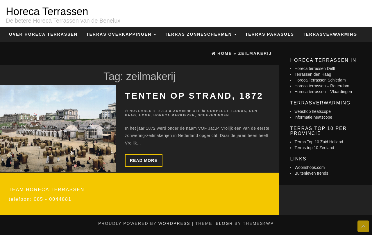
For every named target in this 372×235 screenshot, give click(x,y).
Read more (144, 160)
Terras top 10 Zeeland (314, 147)
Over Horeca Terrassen (43, 34)
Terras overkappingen (121, 34)
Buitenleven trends (311, 173)
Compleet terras (226, 111)
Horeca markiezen (174, 115)
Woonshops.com (309, 167)
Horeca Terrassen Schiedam (320, 80)
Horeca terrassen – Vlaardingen (323, 91)
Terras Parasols (269, 34)
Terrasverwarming (330, 34)
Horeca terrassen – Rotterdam (321, 86)
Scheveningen (213, 115)
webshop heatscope (312, 111)
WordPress (174, 223)
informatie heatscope (313, 117)
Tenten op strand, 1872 (194, 95)
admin (179, 111)
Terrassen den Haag (312, 74)
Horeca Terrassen (47, 11)
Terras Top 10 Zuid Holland (318, 142)
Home (145, 115)
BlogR (224, 223)
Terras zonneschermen (200, 34)
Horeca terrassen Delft (314, 68)
